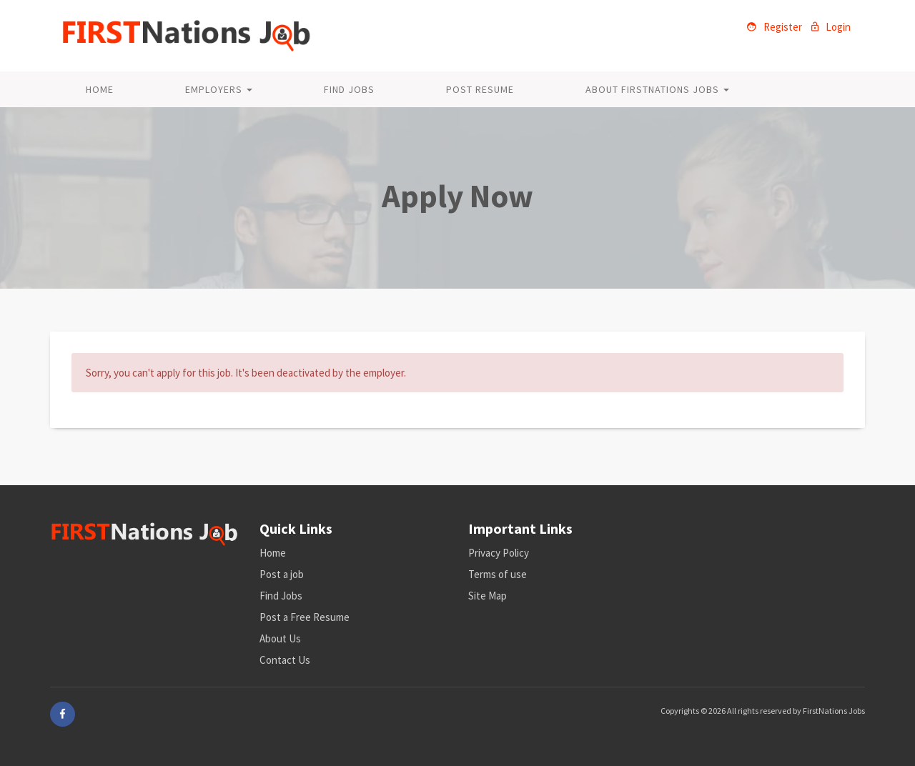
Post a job (281, 574)
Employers (218, 89)
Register (774, 27)
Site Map (487, 595)
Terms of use (497, 574)
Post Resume (480, 89)
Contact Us (284, 660)
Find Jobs (349, 89)
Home (100, 89)
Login (831, 27)
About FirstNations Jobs (657, 89)
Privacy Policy (498, 552)
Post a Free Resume (304, 617)
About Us (280, 638)
